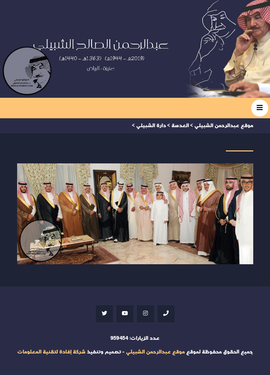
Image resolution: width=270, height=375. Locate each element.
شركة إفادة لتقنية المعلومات (51, 351)
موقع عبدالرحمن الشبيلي (155, 351)
